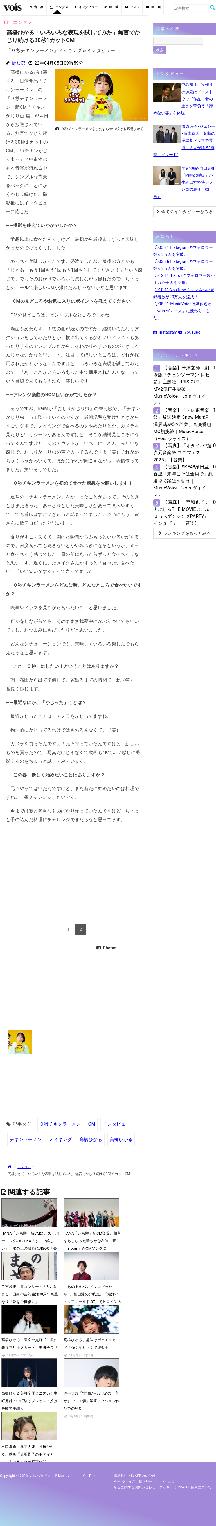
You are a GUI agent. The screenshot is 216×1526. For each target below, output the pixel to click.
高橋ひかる (90, 1139)
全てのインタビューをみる (184, 211)
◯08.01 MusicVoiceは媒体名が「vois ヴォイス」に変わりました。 (182, 311)
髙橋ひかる (121, 1139)
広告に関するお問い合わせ (135, 1487)
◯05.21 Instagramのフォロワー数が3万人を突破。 (183, 251)
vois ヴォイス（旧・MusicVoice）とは (144, 1481)
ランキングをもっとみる (185, 533)
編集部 (19, 63)
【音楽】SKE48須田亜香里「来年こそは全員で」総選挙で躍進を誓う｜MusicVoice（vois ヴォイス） (183, 481)
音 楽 (36, 7)
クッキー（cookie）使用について (185, 1487)
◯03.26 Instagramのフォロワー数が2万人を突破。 (183, 265)
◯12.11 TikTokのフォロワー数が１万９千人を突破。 (184, 279)
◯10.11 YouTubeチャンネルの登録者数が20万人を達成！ (183, 293)
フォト (132, 7)
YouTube (189, 332)
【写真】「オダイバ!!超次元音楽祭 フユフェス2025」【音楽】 (182, 452)
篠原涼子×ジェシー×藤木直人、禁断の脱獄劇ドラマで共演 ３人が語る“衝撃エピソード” (184, 140)
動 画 (153, 7)
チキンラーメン (26, 1139)
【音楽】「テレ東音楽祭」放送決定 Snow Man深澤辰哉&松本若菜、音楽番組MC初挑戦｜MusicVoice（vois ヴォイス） (182, 424)
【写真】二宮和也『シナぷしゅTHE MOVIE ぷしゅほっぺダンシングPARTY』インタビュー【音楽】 (182, 513)
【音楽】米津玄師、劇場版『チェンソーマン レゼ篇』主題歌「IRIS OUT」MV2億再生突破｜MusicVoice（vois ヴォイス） (181, 385)
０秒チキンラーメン (60, 1124)
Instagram (165, 332)
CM (92, 1124)
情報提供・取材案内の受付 (135, 1476)
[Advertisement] (99, 173)
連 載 (111, 7)
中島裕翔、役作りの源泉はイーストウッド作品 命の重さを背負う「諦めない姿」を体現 (183, 98)
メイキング (60, 1139)
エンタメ (59, 7)
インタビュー (86, 7)
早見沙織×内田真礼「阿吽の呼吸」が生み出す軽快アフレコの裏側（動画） (184, 182)
